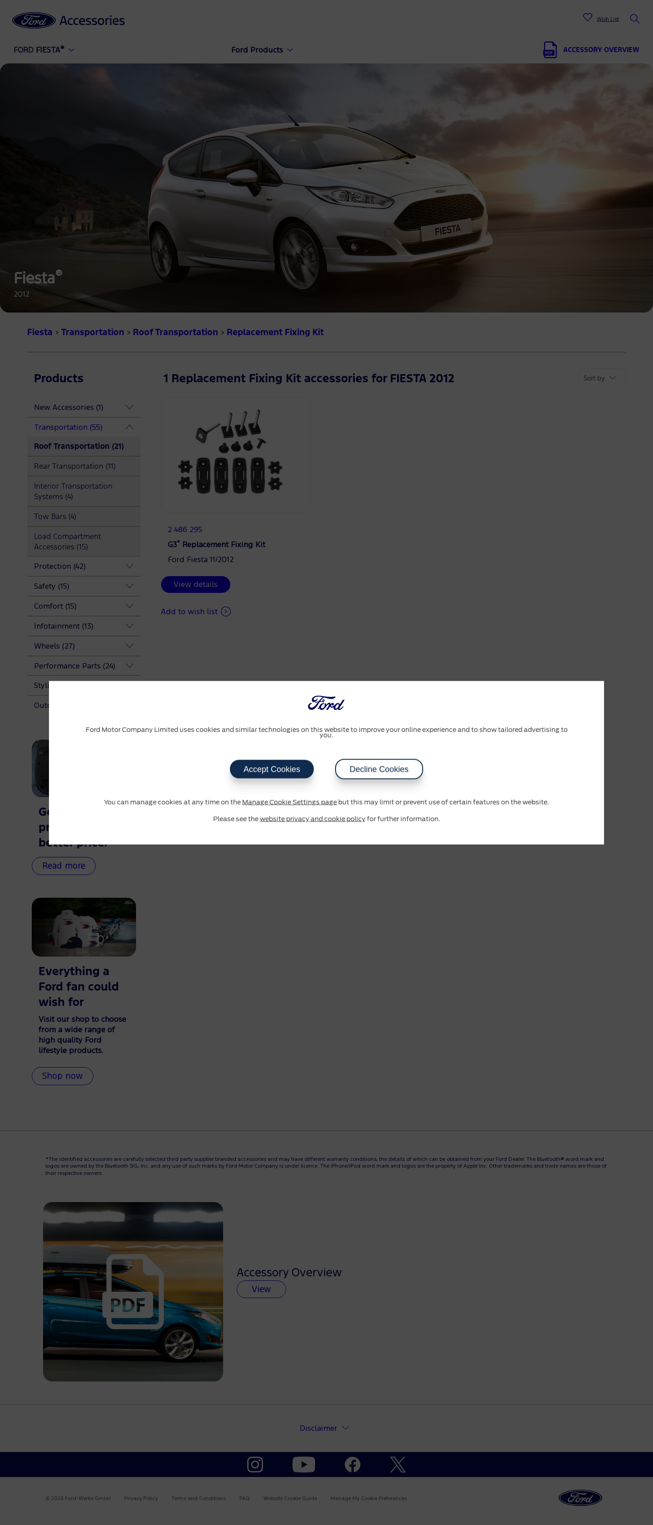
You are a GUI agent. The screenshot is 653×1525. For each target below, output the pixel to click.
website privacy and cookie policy (312, 819)
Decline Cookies (379, 769)
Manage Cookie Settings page (289, 802)
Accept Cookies (272, 769)
